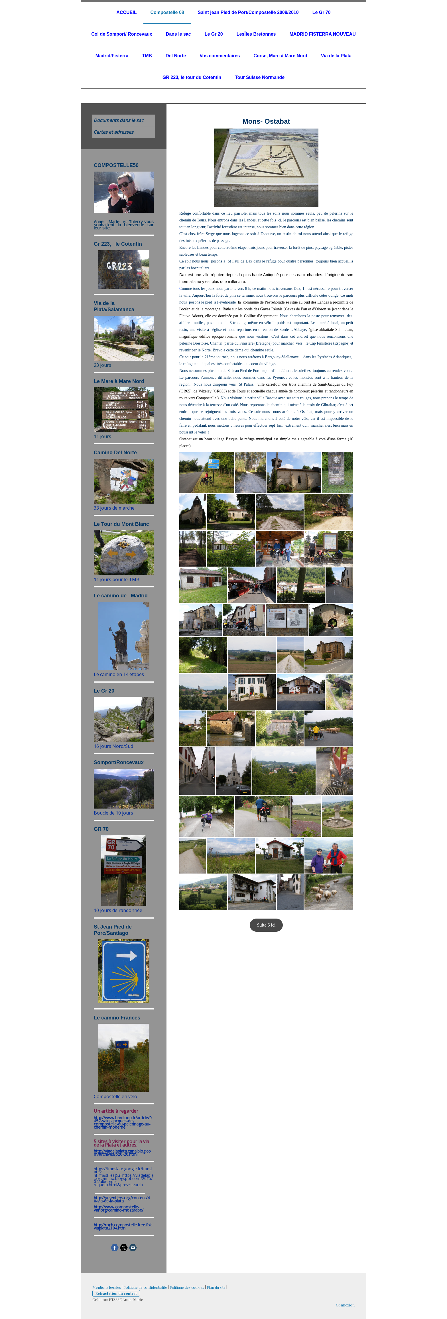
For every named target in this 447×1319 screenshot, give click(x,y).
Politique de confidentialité (145, 1287)
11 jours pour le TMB (116, 579)
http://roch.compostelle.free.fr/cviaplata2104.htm (123, 1226)
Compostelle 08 (167, 12)
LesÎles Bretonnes (256, 34)
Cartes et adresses (113, 132)
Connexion (345, 1304)
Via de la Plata (336, 55)
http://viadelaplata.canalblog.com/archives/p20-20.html (122, 1152)
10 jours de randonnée (118, 910)
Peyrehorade (275, 302)
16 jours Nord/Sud (113, 746)
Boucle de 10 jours (113, 813)
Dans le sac (178, 34)
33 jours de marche (114, 508)
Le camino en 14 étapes (119, 674)
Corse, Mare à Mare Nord (280, 55)
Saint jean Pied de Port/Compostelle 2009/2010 (248, 12)
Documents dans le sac (118, 120)
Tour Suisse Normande (260, 77)
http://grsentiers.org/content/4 (122, 1197)
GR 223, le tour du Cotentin (191, 77)
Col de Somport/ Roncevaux (121, 34)
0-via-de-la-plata (109, 1201)
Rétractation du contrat (116, 1293)
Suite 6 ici (266, 925)
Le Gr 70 (321, 12)
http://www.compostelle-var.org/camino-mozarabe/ (118, 1208)
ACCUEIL (126, 12)
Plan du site (216, 1287)
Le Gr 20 (214, 34)
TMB (147, 55)
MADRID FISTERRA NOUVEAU (323, 34)
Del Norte (176, 55)
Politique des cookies (187, 1287)
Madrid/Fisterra (112, 55)
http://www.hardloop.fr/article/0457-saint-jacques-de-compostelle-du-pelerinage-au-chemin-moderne (123, 1122)
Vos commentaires (220, 55)
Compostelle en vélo (115, 1096)
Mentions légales (106, 1287)
